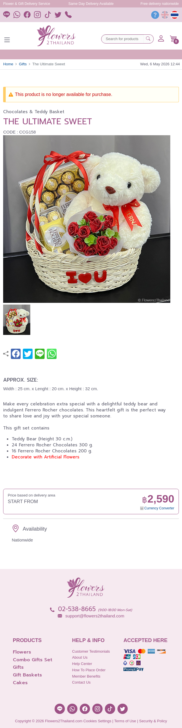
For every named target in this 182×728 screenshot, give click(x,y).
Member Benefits (86, 676)
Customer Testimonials (91, 651)
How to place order (88, 670)
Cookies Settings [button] (97, 721)
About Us (79, 657)
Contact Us (81, 682)
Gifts (23, 64)
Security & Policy (153, 721)
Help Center (82, 664)
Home (8, 64)
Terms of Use (125, 721)
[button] (173, 39)
